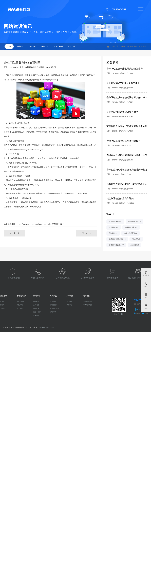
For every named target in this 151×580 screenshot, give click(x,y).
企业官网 (53, 301)
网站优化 (44, 46)
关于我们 (69, 301)
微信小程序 (58, 46)
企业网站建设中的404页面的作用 (123, 83)
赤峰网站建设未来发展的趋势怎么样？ (125, 68)
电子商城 (20, 308)
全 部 (9, 46)
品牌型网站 (20, 301)
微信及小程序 (54, 308)
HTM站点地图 (87, 301)
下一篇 (86, 233)
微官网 (2, 305)
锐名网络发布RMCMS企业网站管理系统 (126, 184)
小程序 (2, 308)
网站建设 (20, 46)
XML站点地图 (87, 305)
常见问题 (71, 46)
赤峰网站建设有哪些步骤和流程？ (123, 141)
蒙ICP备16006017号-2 (46, 327)
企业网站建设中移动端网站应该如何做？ (126, 97)
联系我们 (69, 305)
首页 (123, 46)
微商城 (2, 301)
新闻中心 (132, 46)
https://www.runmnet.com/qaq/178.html (33, 224)
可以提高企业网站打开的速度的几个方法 (126, 126)
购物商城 (53, 312)
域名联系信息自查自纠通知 (120, 198)
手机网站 (20, 305)
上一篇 (14, 233)
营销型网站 (53, 305)
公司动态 (32, 46)
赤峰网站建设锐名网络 (34, 67)
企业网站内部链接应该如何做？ (122, 112)
